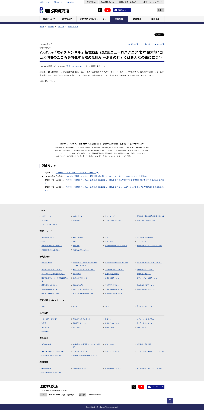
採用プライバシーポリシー (146, 220)
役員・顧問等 (78, 237)
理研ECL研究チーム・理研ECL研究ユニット (55, 279)
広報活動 (51, 27)
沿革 (106, 237)
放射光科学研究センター (113, 293)
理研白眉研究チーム (144, 274)
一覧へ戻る (147, 44)
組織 (43, 241)
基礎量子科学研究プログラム (52, 270)
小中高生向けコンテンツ (152, 2)
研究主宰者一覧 (47, 263)
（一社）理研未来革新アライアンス (150, 351)
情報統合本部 (78, 285)
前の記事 (134, 44)
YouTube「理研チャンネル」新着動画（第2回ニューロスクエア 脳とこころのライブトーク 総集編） (107, 176)
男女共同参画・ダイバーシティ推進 (149, 246)
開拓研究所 (77, 274)
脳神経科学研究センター (50, 289)
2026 (43, 306)
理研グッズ (45, 327)
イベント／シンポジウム (145, 319)
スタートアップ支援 (80, 351)
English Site (70, 2)
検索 (159, 10)
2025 (75, 306)
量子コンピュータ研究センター (148, 278)
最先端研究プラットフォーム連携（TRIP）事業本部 (85, 264)
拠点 (74, 241)
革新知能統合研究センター (51, 285)
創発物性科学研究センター (146, 289)
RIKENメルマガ (123, 10)
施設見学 (76, 327)
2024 (107, 306)
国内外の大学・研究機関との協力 (85, 356)
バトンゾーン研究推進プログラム (53, 274)
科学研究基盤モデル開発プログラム (149, 263)
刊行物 (44, 323)
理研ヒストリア (142, 327)
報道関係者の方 (107, 2)
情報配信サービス (79, 323)
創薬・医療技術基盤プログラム (84, 270)
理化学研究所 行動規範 (145, 237)
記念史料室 (45, 332)
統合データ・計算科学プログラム (116, 263)
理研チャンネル (74, 66)
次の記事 (160, 44)
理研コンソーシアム (112, 351)
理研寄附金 (91, 2)
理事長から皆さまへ (49, 237)
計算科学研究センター (113, 278)
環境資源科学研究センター (114, 289)
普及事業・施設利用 (144, 344)
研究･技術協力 (110, 344)
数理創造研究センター (81, 278)
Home (42, 27)
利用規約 (76, 220)
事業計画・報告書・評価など (52, 246)
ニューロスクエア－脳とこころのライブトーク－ (77, 173)
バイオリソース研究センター (83, 289)
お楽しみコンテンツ (112, 323)
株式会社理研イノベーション (53, 351)
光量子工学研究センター (50, 293)
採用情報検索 (46, 368)
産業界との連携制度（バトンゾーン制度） (86, 345)
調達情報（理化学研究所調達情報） (150, 216)
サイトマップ (109, 216)
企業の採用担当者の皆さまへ (52, 356)
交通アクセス (44, 2)
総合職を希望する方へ (113, 368)
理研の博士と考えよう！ (81, 319)
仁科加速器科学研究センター (83, 293)
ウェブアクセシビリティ (50, 225)
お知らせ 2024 (73, 27)
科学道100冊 (109, 327)
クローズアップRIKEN (49, 319)
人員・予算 (109, 241)
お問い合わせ (57, 2)
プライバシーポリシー (113, 220)
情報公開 (76, 246)
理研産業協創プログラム (145, 270)
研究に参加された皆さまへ (51, 250)
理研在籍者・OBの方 (127, 2)
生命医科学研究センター (113, 285)
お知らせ (61, 27)
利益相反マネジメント (81, 250)
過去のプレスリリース (144, 306)
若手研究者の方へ (79, 368)
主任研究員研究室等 (112, 274)
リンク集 (45, 220)
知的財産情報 (46, 344)
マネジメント (141, 241)
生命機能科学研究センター (146, 285)
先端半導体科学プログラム (114, 270)
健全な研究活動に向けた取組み (116, 246)
